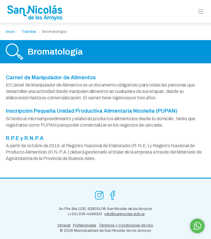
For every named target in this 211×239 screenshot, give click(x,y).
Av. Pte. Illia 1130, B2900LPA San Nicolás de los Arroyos (105, 209)
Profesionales (84, 225)
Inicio (10, 32)
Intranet (64, 225)
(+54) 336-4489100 (85, 214)
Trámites (29, 32)
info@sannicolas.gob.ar (124, 214)
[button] (200, 12)
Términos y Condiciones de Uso (126, 225)
